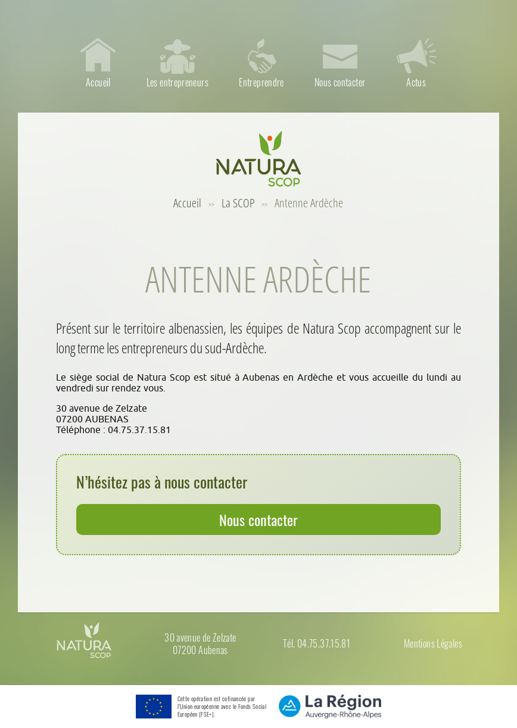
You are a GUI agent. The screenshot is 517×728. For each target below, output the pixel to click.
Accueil (187, 203)
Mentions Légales (433, 643)
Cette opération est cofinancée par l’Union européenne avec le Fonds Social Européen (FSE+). (221, 706)
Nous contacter (258, 519)
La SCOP (238, 203)
